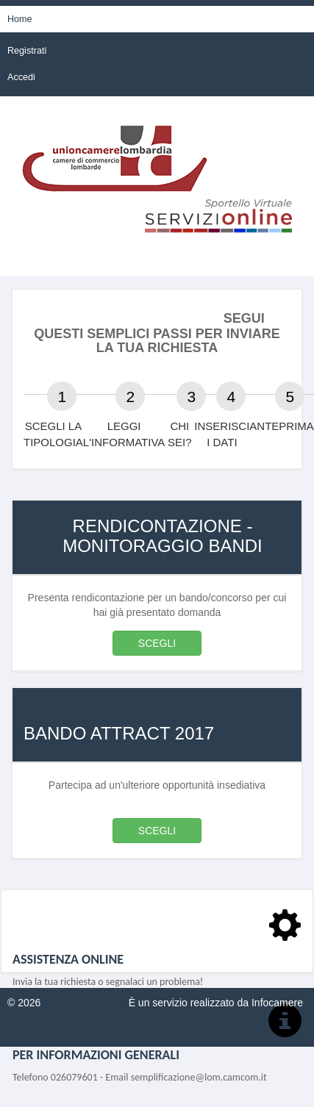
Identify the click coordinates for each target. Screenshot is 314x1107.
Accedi (21, 77)
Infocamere (277, 1003)
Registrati (26, 51)
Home (19, 19)
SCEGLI (157, 643)
